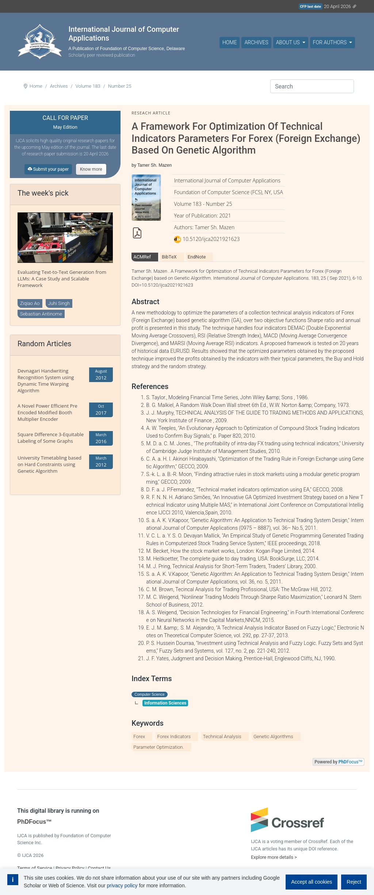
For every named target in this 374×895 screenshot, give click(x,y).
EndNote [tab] (197, 257)
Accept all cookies (311, 882)
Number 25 (119, 86)
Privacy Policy (70, 868)
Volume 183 (88, 86)
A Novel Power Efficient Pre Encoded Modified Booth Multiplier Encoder (47, 412)
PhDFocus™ (34, 822)
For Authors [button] (330, 42)
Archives (256, 42)
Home (229, 42)
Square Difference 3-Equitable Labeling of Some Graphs (51, 437)
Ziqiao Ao (30, 303)
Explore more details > (274, 857)
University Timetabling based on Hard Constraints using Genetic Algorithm (49, 464)
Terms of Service (34, 868)
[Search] (312, 86)
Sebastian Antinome (41, 314)
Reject (354, 882)
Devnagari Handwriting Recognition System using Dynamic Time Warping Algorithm (46, 380)
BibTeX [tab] (169, 257)
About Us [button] (288, 42)
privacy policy (122, 885)
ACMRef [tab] (142, 257)
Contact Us (99, 868)
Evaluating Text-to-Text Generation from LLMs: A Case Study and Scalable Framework (62, 278)
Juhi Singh (59, 303)
